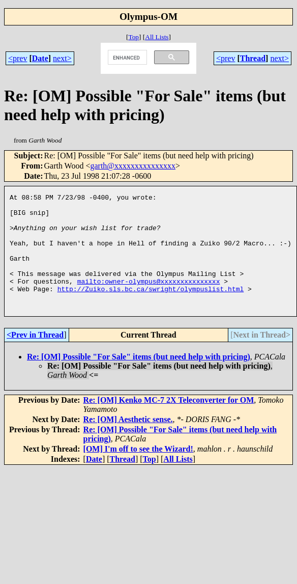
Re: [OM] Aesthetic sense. (128, 442)
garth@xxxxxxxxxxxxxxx (132, 165)
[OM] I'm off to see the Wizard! (138, 471)
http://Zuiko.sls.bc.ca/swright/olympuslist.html (150, 308)
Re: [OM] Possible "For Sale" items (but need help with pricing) (138, 379)
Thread (252, 58)
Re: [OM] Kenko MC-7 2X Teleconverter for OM (168, 423)
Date (40, 58)
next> (62, 58)
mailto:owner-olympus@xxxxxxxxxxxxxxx (148, 299)
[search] (126, 57)
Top (133, 37)
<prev (17, 58)
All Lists (156, 37)
